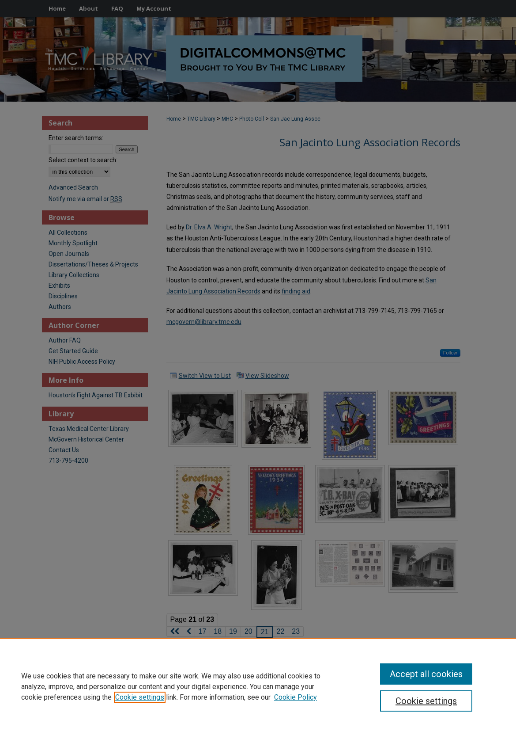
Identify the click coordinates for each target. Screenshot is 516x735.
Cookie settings (139, 697)
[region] (258, 686)
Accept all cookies (426, 674)
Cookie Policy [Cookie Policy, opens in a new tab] (295, 697)
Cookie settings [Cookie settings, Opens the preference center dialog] (426, 701)
